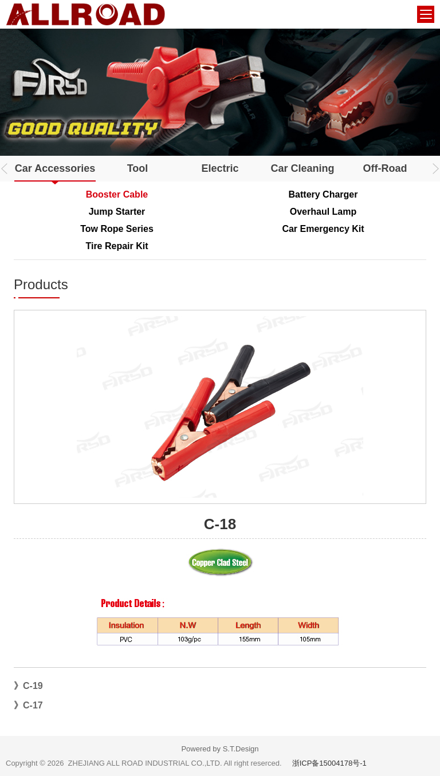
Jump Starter (117, 211)
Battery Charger (323, 194)
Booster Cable (117, 194)
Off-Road (385, 168)
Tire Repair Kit (116, 246)
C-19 (33, 686)
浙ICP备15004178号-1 (329, 763)
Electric (219, 168)
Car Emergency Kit (323, 229)
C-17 (33, 705)
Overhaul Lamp (323, 211)
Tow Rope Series (117, 229)
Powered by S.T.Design (219, 749)
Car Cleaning (302, 168)
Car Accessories (55, 168)
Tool (137, 168)
